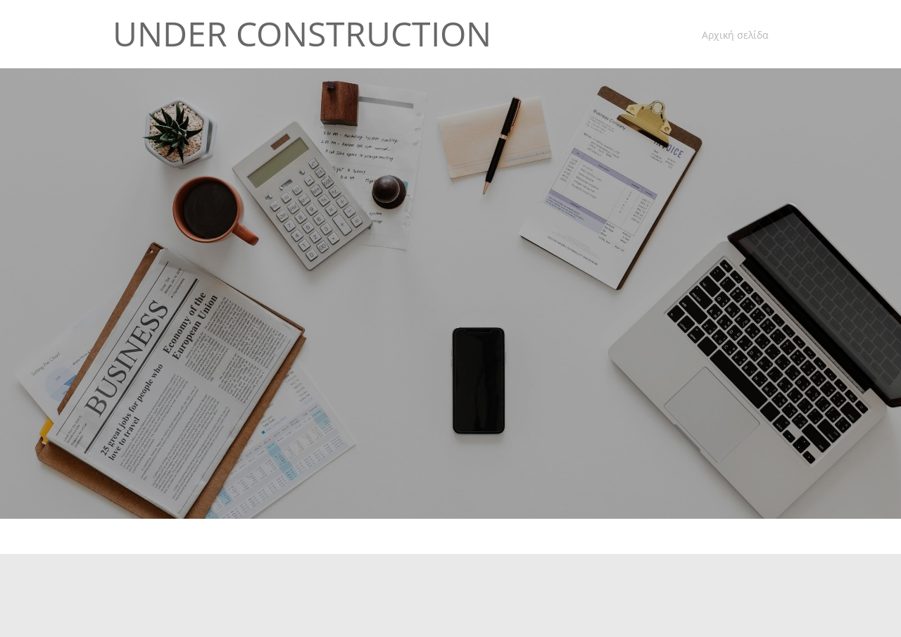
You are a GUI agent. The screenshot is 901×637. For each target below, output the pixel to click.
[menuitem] (731, 36)
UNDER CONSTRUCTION (302, 34)
